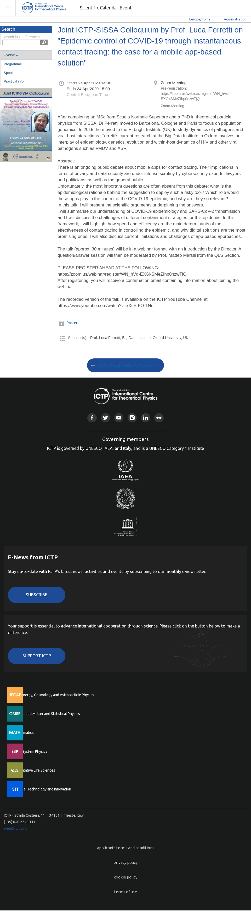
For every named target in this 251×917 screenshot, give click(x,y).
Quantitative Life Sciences (34, 770)
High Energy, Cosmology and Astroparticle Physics (53, 695)
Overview (11, 55)
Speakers (11, 73)
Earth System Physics (30, 751)
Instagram (132, 417)
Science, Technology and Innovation (42, 789)
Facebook (91, 417)
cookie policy (125, 877)
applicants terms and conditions (125, 847)
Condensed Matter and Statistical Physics (46, 714)
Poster (72, 323)
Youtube (118, 417)
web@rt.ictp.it (15, 828)
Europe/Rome (199, 19)
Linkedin (145, 417)
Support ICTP (36, 655)
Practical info (14, 81)
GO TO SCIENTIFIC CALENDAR (127, 365)
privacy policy (125, 862)
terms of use (125, 891)
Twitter (105, 417)
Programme (13, 64)
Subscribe (36, 594)
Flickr (158, 417)
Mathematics (23, 732)
